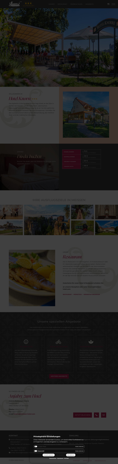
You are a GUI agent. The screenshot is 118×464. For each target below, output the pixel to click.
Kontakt (66, 458)
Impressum (60, 458)
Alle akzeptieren (60, 455)
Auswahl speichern (49, 455)
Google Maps (42, 446)
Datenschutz (52, 458)
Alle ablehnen (70, 455)
